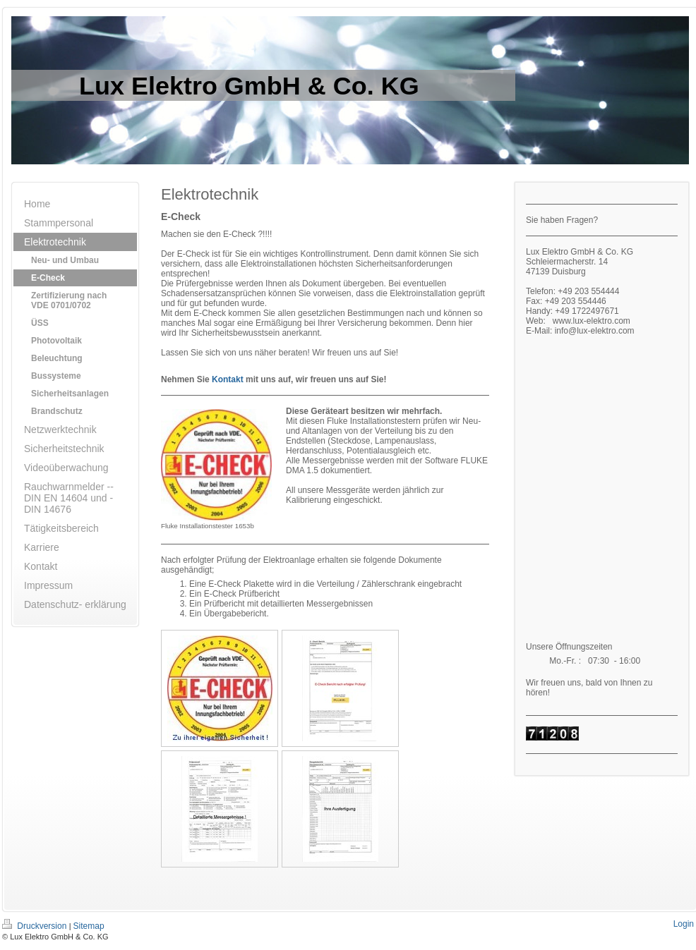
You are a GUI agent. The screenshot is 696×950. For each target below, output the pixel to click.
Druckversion (35, 926)
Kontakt (228, 379)
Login (683, 924)
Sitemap (88, 926)
